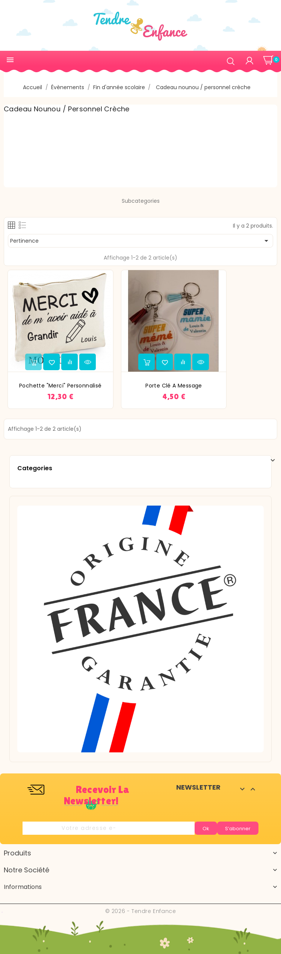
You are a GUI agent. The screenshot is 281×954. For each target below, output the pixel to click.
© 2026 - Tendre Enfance (140, 911)
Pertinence (140, 240)
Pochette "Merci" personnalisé (60, 385)
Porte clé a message (173, 385)
